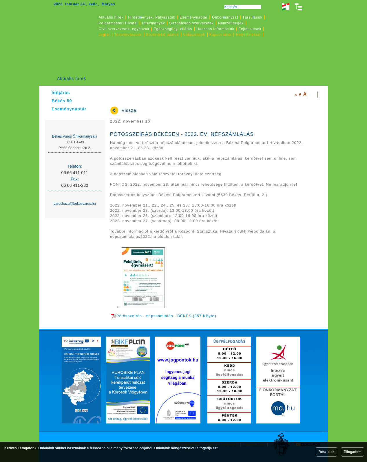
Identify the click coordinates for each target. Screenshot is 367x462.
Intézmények (153, 23)
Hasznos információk (215, 29)
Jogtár (104, 35)
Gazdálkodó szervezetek (191, 23)
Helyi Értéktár (248, 35)
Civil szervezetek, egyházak (124, 29)
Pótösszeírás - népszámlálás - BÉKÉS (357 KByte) (163, 316)
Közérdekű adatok (162, 35)
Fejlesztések (250, 29)
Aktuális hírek (71, 78)
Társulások (252, 17)
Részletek (326, 452)
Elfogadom (352, 452)
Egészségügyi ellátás (173, 29)
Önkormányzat (225, 17)
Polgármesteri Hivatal (118, 23)
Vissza (129, 110)
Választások (194, 35)
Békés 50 (62, 100)
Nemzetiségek (231, 23)
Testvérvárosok (128, 35)
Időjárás (61, 92)
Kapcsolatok (220, 35)
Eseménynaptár (194, 17)
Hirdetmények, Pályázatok (151, 17)
